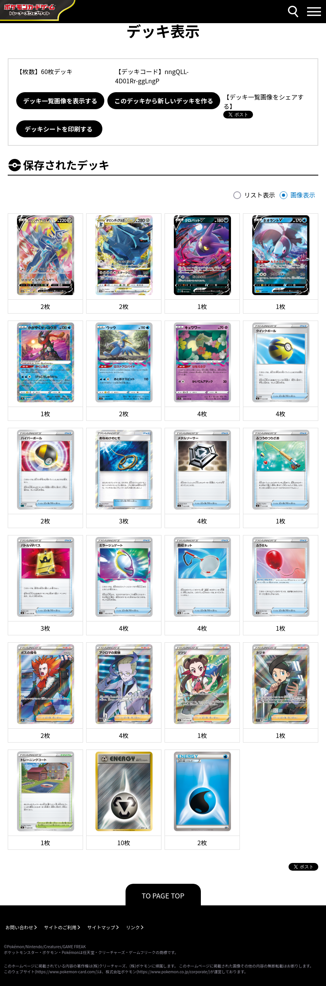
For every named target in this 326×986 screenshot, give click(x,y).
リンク (133, 927)
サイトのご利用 (60, 927)
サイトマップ (101, 927)
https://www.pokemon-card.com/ (66, 971)
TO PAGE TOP (163, 895)
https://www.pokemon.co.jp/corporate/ (173, 971)
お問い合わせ (19, 927)
